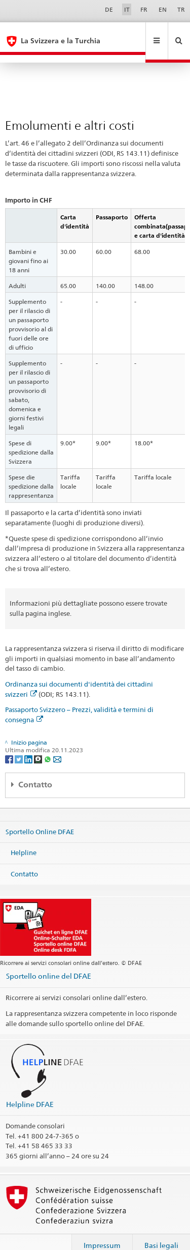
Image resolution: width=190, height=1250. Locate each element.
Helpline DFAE (30, 1088)
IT (127, 9)
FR (143, 9)
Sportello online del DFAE (48, 960)
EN (163, 9)
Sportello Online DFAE (40, 815)
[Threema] (39, 743)
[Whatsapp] (48, 743)
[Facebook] (10, 743)
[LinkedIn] (29, 743)
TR (181, 9)
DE (109, 9)
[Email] (57, 743)
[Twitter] (19, 743)
